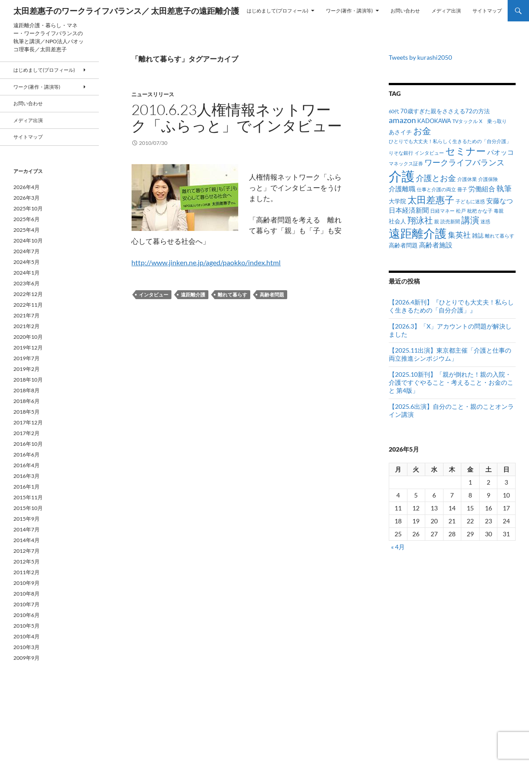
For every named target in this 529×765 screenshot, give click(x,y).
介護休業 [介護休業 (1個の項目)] (467, 179)
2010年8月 (26, 593)
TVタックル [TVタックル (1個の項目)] (465, 121)
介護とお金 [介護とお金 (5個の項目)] (436, 178)
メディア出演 (446, 10)
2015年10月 (28, 508)
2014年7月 (26, 529)
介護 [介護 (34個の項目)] (402, 176)
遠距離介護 (193, 294)
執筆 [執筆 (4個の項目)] (504, 188)
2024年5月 (26, 262)
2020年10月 (28, 336)
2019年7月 (26, 358)
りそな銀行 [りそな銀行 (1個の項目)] (401, 153)
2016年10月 (28, 443)
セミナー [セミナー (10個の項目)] (465, 151)
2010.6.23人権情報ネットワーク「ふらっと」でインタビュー (236, 117)
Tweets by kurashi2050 (420, 57)
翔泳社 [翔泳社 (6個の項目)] (420, 220)
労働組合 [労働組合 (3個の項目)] (481, 189)
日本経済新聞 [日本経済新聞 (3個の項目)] (409, 210)
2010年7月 (26, 604)
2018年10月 (28, 379)
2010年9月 (26, 583)
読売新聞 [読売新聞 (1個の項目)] (450, 221)
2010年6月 (26, 615)
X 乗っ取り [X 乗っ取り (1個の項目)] (493, 121)
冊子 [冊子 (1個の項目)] (462, 189)
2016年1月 (26, 486)
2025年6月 (26, 219)
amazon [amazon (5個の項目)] (402, 120)
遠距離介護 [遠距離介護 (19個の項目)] (418, 233)
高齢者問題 (272, 294)
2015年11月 (28, 497)
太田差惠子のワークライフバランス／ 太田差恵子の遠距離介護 (126, 11)
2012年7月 (26, 550)
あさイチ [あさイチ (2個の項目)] (400, 132)
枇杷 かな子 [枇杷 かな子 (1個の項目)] (479, 211)
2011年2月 (26, 572)
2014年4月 (26, 540)
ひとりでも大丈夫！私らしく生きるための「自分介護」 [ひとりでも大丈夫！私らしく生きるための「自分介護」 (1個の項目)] (450, 141)
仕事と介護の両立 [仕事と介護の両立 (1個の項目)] (436, 189)
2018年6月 (26, 401)
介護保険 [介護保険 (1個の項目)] (488, 179)
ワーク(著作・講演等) (349, 10)
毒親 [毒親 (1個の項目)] (499, 211)
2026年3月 (26, 197)
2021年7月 (26, 315)
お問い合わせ (405, 10)
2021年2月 (26, 326)
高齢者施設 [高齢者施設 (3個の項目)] (435, 245)
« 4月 (398, 547)
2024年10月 (28, 240)
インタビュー (153, 294)
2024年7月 (26, 251)
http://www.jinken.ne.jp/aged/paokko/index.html (206, 262)
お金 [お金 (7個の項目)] (422, 131)
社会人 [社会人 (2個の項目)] (397, 221)
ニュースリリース (152, 94)
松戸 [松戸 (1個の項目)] (461, 211)
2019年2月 (26, 369)
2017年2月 (26, 433)
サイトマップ (487, 10)
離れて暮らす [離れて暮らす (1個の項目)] (499, 236)
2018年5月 (26, 411)
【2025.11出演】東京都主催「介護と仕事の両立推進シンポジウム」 (450, 354)
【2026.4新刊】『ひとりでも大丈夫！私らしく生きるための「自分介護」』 (451, 306)
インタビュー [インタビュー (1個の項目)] (429, 153)
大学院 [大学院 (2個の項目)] (397, 201)
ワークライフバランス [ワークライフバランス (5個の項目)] (464, 162)
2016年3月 (26, 476)
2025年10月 (28, 208)
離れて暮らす (232, 294)
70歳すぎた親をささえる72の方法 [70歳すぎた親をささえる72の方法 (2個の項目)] (445, 111)
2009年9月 (26, 657)
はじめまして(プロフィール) (277, 10)
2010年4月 (26, 636)
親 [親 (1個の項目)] (436, 221)
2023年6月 (26, 283)
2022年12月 (28, 294)
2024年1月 (26, 272)
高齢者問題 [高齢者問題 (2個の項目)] (403, 245)
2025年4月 (26, 229)
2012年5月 (26, 561)
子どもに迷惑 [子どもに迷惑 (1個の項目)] (470, 201)
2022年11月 (28, 304)
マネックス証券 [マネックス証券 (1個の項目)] (406, 163)
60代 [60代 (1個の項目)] (394, 111)
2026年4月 (26, 187)
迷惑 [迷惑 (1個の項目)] (485, 221)
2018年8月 (26, 390)
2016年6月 (26, 454)
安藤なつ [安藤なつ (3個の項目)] (499, 201)
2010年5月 (26, 625)
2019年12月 (28, 347)
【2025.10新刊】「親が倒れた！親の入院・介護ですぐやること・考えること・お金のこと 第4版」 (451, 382)
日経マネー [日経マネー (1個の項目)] (442, 211)
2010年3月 (26, 647)
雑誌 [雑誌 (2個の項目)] (478, 235)
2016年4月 (26, 465)
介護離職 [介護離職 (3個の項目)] (402, 189)
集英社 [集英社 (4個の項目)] (459, 234)
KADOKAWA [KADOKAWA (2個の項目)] (434, 120)
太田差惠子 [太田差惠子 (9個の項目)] (430, 200)
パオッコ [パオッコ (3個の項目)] (500, 152)
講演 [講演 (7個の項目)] (470, 220)
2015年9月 (26, 518)
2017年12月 (28, 422)
